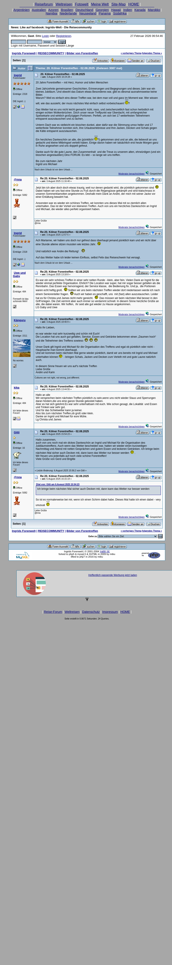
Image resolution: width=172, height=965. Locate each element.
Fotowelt (81, 4)
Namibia (51, 13)
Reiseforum (44, 4)
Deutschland (84, 10)
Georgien (102, 10)
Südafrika (120, 13)
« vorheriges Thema (131, 53)
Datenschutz (91, 612)
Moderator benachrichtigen (131, 174)
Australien (39, 10)
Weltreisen (64, 4)
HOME (133, 4)
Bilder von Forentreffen (82, 53)
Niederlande (68, 13)
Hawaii (116, 10)
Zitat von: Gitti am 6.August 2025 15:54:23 (57, 484)
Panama (105, 13)
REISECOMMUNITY (51, 53)
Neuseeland (87, 13)
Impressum (110, 612)
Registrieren (63, 36)
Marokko (154, 10)
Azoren (53, 10)
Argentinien (22, 10)
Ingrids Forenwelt (24, 53)
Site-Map (118, 4)
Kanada (139, 10)
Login (45, 36)
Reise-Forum (53, 612)
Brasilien (67, 10)
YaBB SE (105, 551)
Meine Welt (100, 4)
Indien (127, 10)
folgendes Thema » (152, 53)
